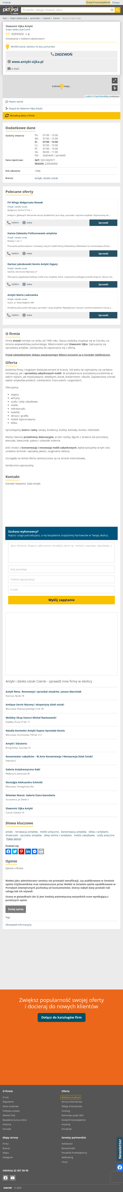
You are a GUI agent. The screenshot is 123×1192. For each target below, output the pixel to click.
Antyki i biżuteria (16, 743)
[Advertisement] (61, 957)
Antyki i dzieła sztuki (17, 206)
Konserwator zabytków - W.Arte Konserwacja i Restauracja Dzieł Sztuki (49, 756)
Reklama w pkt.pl (71, 1097)
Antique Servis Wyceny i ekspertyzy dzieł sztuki (35, 704)
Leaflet (88, 96)
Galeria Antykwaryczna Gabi (23, 769)
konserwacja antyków (73, 831)
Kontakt (7, 1129)
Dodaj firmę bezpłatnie (98, 2)
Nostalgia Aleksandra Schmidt (24, 782)
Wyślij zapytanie (61, 600)
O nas (6, 1097)
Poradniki (67, 1129)
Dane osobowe (10, 1106)
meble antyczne (49, 831)
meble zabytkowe (84, 835)
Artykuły (7, 2)
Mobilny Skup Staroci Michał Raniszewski (31, 717)
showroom (12, 835)
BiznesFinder (68, 1148)
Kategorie (8, 1157)
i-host (65, 1161)
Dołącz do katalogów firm (61, 1017)
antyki (9, 831)
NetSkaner (67, 1143)
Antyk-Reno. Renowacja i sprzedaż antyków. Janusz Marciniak (43, 691)
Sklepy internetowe (72, 1106)
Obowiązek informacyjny (19, 924)
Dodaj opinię (15, 909)
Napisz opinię (14, 101)
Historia (7, 1124)
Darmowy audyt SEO (72, 1115)
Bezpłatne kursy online (15, 1119)
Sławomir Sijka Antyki (19, 808)
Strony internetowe (72, 1101)
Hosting (66, 1110)
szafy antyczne (105, 835)
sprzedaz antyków (31, 835)
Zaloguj (115, 2)
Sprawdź (103, 222)
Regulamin (8, 1101)
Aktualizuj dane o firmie (20, 115)
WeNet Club (9, 1115)
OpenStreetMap (102, 96)
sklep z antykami (98, 831)
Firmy (6, 1143)
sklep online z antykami (58, 835)
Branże (6, 1148)
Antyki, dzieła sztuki (46, 178)
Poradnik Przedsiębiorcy (74, 1152)
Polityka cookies (11, 1110)
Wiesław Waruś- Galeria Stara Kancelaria (30, 795)
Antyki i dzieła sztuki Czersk (18, 29)
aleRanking (67, 1157)
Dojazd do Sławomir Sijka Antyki (23, 108)
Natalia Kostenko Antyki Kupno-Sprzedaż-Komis (35, 730)
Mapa (6, 1152)
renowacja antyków (26, 831)
